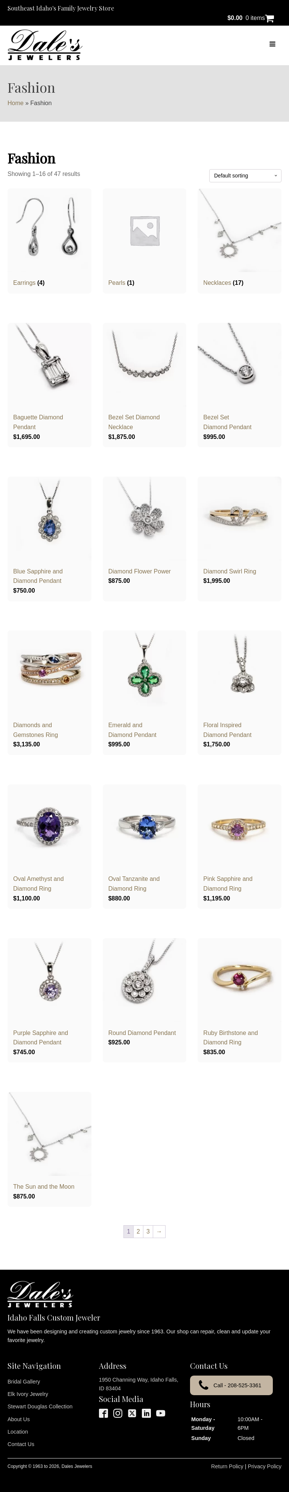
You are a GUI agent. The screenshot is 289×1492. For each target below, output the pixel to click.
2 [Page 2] (138, 1231)
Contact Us (21, 1444)
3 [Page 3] (148, 1231)
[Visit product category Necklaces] (239, 238)
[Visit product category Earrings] (49, 238)
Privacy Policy (264, 1466)
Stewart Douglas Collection (40, 1406)
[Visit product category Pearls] (145, 238)
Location (18, 1432)
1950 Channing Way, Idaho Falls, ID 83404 (138, 1384)
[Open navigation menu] (272, 45)
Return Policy (227, 1466)
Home (16, 103)
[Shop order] (245, 175)
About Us (19, 1419)
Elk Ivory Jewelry (28, 1394)
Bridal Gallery (24, 1382)
